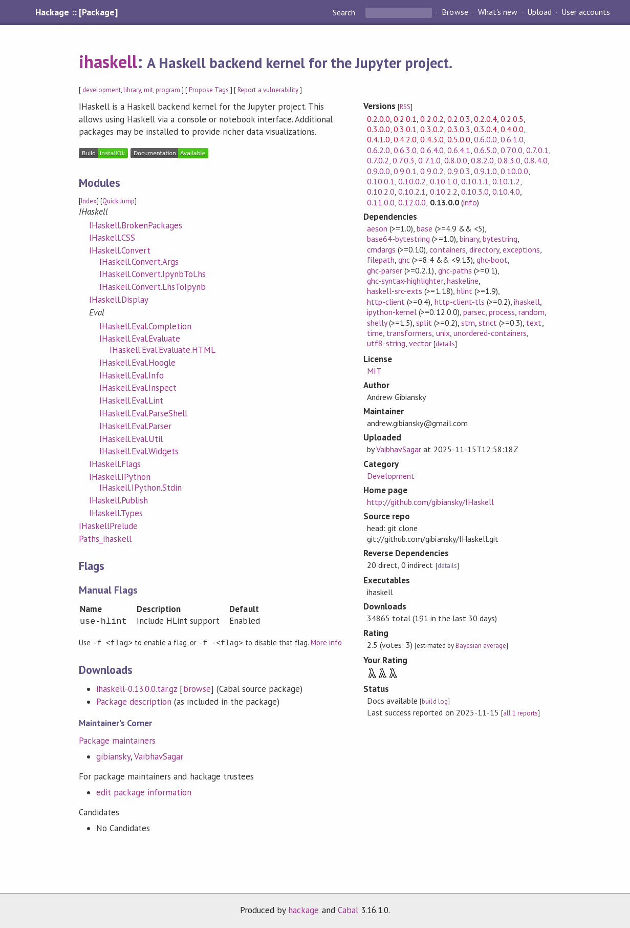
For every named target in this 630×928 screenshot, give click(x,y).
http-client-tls (460, 302)
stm (468, 323)
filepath (381, 260)
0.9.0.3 (458, 171)
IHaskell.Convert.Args (139, 261)
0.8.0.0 (455, 160)
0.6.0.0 (485, 139)
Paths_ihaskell (105, 538)
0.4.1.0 (378, 139)
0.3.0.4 (485, 129)
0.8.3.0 (508, 160)
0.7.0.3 (404, 160)
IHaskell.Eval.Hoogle (137, 362)
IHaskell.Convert (119, 250)
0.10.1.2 (506, 181)
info (470, 202)
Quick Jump (118, 201)
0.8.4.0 (535, 160)
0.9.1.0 (485, 171)
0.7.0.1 (537, 150)
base (424, 228)
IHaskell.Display (118, 299)
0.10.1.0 (444, 181)
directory (484, 249)
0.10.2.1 (412, 191)
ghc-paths (455, 270)
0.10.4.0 (506, 191)
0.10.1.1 (475, 181)
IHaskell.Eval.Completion (145, 326)
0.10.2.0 (381, 191)
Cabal (348, 909)
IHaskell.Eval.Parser (135, 426)
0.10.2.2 (444, 191)
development (101, 90)
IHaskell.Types (116, 513)
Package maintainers (117, 740)
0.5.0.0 (458, 139)
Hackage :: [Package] (76, 12)
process (502, 312)
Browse (455, 12)
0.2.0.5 (512, 119)
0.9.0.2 (431, 171)
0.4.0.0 (512, 129)
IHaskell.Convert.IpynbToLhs (152, 274)
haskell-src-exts (394, 291)
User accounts (585, 12)
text (533, 323)
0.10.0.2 (412, 181)
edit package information (144, 791)
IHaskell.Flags (115, 464)
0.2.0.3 (458, 119)
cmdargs (381, 249)
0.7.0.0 (512, 150)
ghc (404, 260)
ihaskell (108, 61)
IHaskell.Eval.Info (131, 375)
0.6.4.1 (458, 150)
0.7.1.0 (429, 160)
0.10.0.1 (381, 181)
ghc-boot (492, 260)
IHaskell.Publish (118, 500)
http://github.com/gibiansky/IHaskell (430, 502)
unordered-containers (490, 333)
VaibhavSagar (158, 756)
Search (345, 12)
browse (197, 688)
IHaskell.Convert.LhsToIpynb (152, 286)
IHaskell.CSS (112, 237)
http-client (386, 302)
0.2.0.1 (405, 119)
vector (420, 343)
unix (443, 333)
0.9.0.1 (405, 171)
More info (326, 642)
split (423, 323)
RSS (405, 106)
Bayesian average (480, 645)
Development (391, 476)
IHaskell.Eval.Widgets (139, 451)
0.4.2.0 (405, 139)
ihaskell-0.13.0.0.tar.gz (137, 688)
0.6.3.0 (405, 150)
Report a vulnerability (267, 90)
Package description (133, 701)
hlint (464, 291)
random (531, 312)
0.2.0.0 (378, 119)
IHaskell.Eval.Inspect (138, 387)
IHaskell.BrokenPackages (136, 225)
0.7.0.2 (378, 160)
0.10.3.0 (475, 191)
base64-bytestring (398, 239)
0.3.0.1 (405, 129)
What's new (497, 12)
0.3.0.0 (378, 129)
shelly (377, 323)
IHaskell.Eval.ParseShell (143, 413)
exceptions (521, 249)
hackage (303, 909)
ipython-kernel (392, 312)
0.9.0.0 (378, 171)
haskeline (463, 281)
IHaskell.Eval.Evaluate (140, 338)
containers (447, 249)
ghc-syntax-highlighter (405, 281)
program (168, 90)
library (132, 90)
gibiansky (113, 756)
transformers (409, 333)
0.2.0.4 (485, 119)
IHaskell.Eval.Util (131, 439)
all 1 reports (520, 713)
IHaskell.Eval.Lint (131, 400)
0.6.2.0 (378, 150)
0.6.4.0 (431, 150)
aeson (377, 228)
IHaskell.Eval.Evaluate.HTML (163, 349)
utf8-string (386, 343)
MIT (374, 371)
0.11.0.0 (381, 202)
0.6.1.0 (512, 139)
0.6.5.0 (485, 150)
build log (434, 701)
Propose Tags (209, 90)
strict (488, 323)
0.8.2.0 (482, 160)
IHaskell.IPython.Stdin (140, 487)
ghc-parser (384, 270)
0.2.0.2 (431, 119)
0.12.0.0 (412, 202)
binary (469, 239)
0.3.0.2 (431, 129)
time (375, 333)
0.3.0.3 (458, 129)
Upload (539, 12)
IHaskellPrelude (108, 526)
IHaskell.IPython (119, 476)
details (445, 344)
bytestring (500, 239)
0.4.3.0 (431, 139)
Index (89, 201)
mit (148, 90)
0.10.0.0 (514, 171)
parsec (474, 312)
